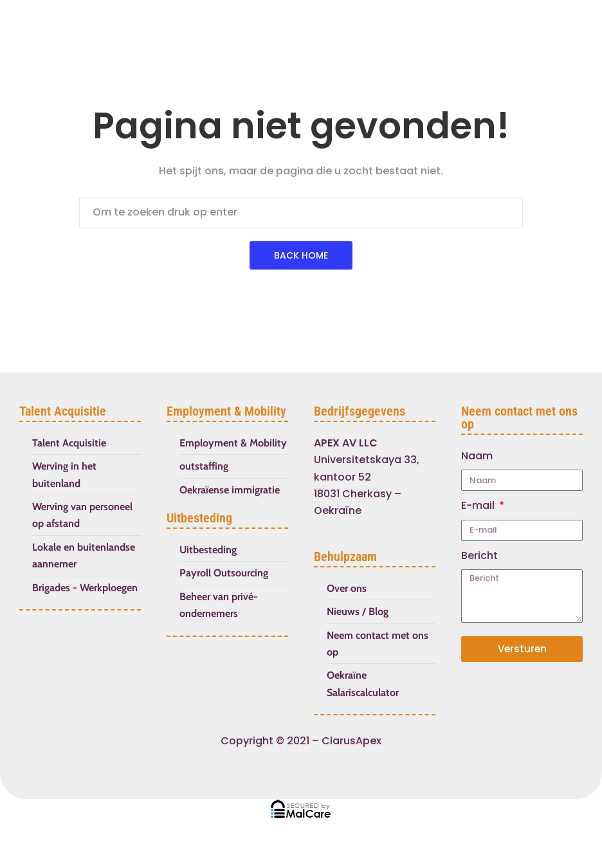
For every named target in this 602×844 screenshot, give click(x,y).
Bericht (479, 555)
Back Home (301, 255)
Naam (477, 455)
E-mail (479, 505)
